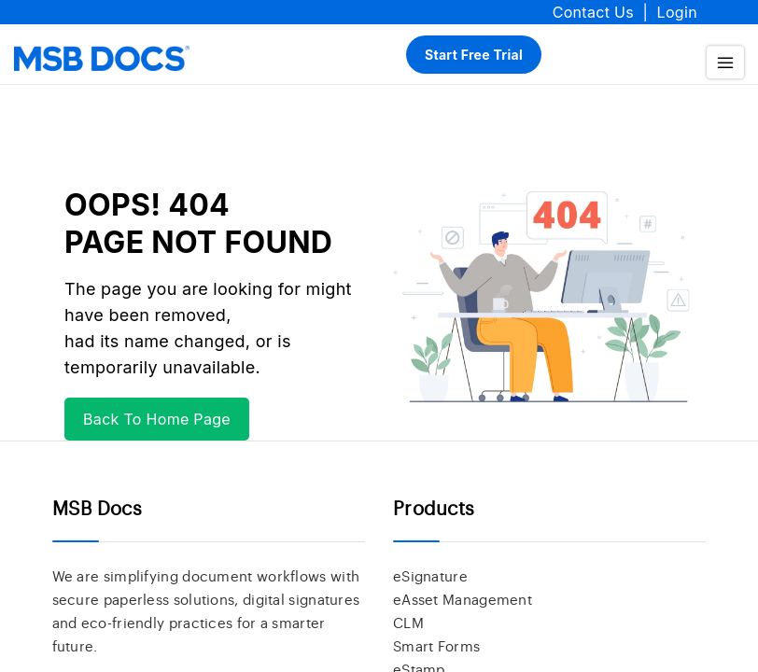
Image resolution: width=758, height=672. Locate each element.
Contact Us (593, 12)
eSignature (430, 577)
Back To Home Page (157, 419)
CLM (408, 624)
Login (677, 12)
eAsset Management (462, 601)
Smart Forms (436, 647)
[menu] (725, 63)
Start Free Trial (474, 55)
